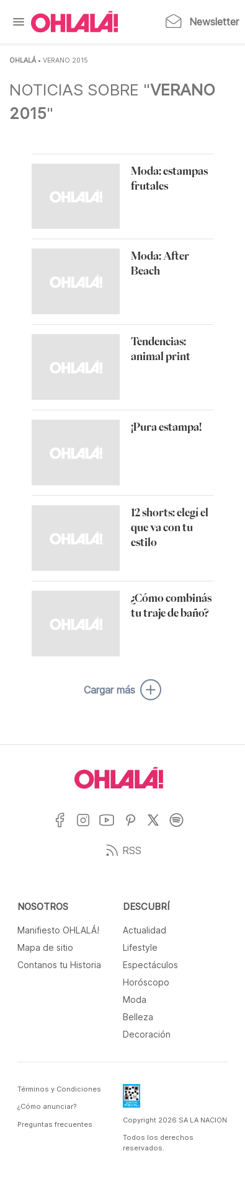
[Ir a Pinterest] (135, 828)
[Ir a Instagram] (87, 828)
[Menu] (18, 21)
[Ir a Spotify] (181, 827)
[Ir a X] (158, 828)
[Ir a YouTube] (111, 827)
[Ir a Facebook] (64, 828)
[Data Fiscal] (131, 1099)
